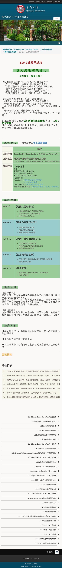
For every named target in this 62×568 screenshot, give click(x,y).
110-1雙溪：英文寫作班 (48, 525)
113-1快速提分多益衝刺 (48, 439)
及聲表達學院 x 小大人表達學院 (45, 187)
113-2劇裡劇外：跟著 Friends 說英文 (43, 421)
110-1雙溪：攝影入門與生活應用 (45, 543)
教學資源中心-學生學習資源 (15, 17)
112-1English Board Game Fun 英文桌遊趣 (42, 475)
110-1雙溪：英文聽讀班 (48, 534)
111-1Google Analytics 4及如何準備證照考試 (41, 498)
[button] (2, 30)
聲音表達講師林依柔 (34, 184)
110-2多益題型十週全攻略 (47, 521)
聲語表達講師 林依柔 (33, 180)
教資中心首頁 (40, 1)
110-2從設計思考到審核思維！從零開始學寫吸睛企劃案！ (37, 516)
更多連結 (57, 1)
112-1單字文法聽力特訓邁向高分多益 (43, 480)
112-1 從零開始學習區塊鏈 (47, 484)
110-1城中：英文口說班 (48, 530)
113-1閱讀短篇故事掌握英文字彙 (45, 435)
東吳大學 (31, 1)
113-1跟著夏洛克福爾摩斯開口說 (45, 448)
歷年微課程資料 (11, 52)
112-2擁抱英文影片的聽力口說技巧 (44, 466)
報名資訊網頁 (40, 143)
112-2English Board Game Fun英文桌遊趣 (42, 457)
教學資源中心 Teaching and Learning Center (20, 49)
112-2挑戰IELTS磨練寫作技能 (46, 462)
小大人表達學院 (30, 182)
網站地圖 (50, 1)
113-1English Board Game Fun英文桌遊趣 (42, 444)
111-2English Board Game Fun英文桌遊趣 (42, 494)
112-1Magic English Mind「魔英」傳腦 (43, 471)
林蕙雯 (35, 563)
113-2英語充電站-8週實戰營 (47, 430)
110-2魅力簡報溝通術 (49, 512)
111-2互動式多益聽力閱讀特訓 (46, 489)
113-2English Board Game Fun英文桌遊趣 (42, 417)
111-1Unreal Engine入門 (48, 503)
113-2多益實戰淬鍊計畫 (48, 426)
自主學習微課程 (46, 49)
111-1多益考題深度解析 (48, 507)
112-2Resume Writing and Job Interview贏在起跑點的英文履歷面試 (33, 453)
